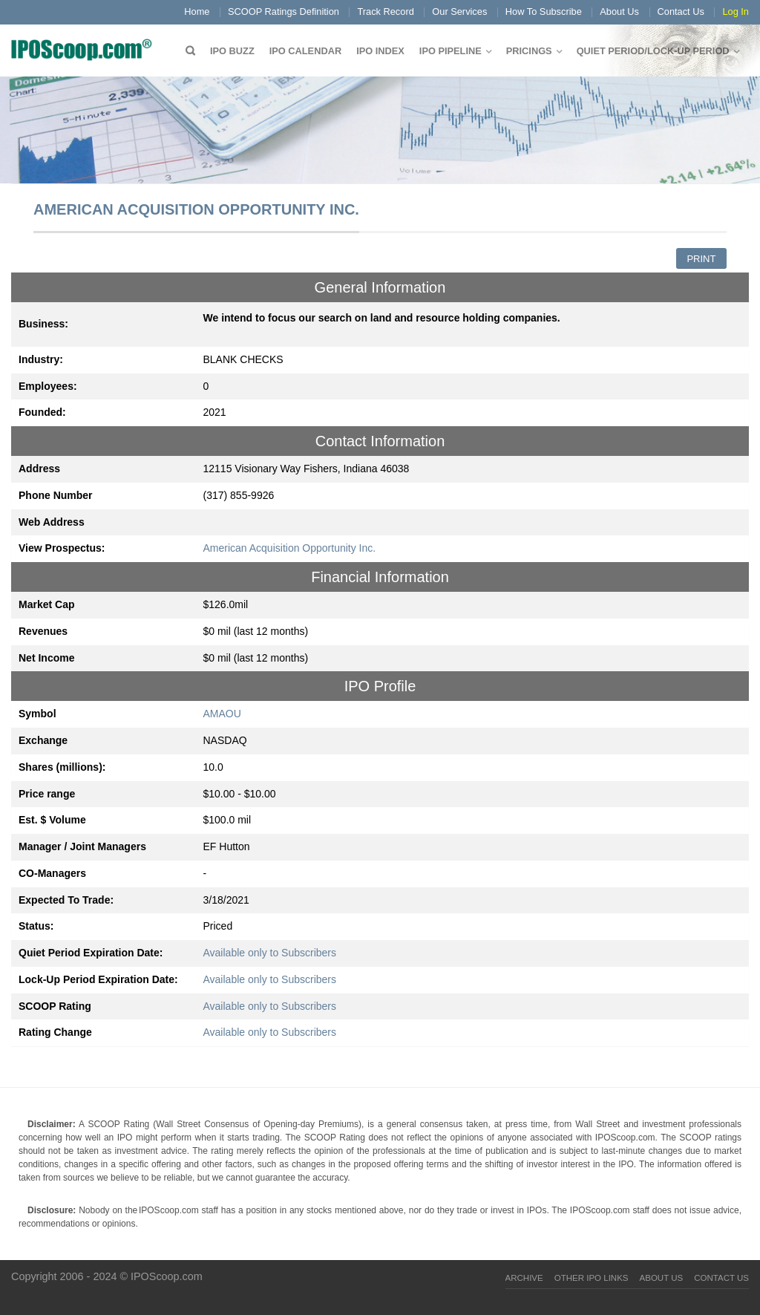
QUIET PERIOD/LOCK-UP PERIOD (653, 50)
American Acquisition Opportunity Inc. (289, 548)
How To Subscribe (543, 11)
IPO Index (380, 50)
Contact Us (681, 11)
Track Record (385, 11)
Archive (524, 1277)
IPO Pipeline (450, 50)
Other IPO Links (591, 1277)
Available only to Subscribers (270, 953)
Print (701, 258)
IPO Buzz (232, 50)
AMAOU (222, 714)
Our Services (459, 11)
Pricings (529, 50)
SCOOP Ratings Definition (283, 11)
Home (196, 11)
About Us (619, 11)
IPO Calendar (305, 50)
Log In (735, 11)
